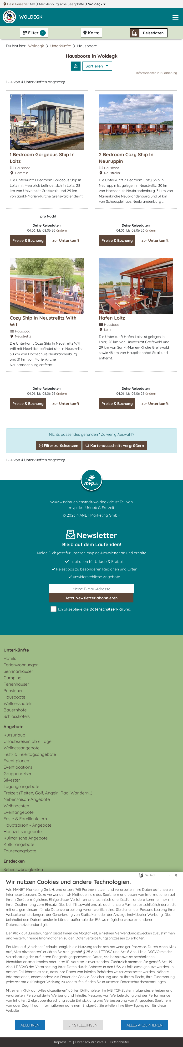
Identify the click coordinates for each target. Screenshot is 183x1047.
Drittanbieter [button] (119, 1042)
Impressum (62, 1042)
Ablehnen (29, 1025)
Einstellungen (82, 1025)
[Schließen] (175, 875)
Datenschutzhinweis (90, 1042)
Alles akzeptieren (145, 1025)
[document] (91, 949)
